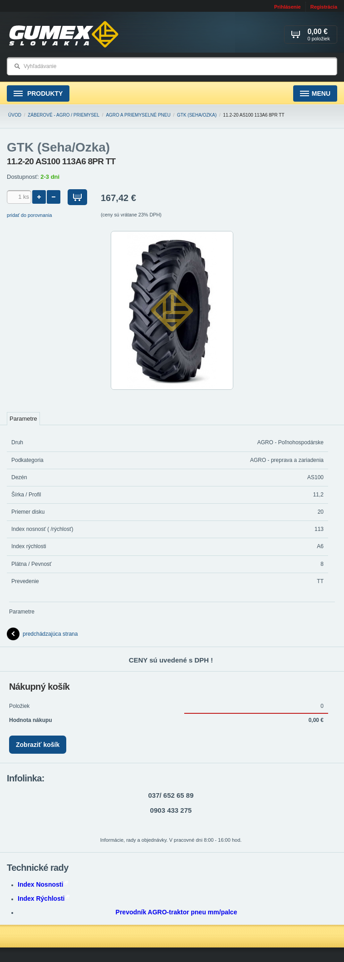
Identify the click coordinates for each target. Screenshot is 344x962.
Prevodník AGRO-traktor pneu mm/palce (176, 912)
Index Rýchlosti (43, 898)
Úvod (14, 115)
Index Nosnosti (43, 884)
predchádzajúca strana (42, 634)
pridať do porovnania (29, 215)
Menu (315, 94)
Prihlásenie (287, 7)
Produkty (38, 94)
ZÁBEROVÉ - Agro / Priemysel (63, 115)
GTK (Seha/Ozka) (196, 115)
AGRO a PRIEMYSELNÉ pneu (138, 115)
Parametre (23, 418)
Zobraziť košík (37, 744)
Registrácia (323, 7)
